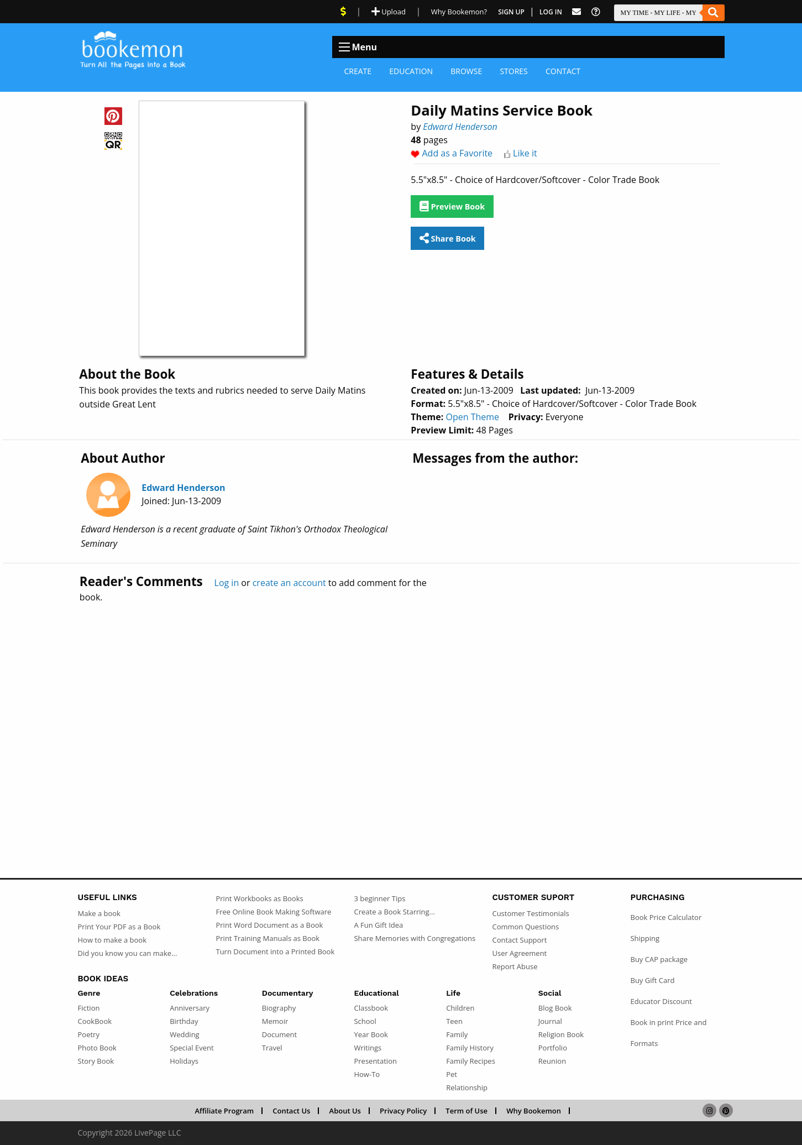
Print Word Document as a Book (269, 925)
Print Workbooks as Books (259, 898)
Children (460, 1008)
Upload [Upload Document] (388, 12)
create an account (289, 583)
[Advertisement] (401, 716)
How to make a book (112, 940)
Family (457, 1034)
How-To (367, 1074)
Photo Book (97, 1048)
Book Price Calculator (665, 917)
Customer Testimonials (530, 913)
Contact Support (519, 940)
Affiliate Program (224, 1110)
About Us (345, 1110)
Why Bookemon (533, 1110)
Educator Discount (660, 1001)
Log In (550, 12)
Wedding (185, 1034)
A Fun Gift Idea (378, 925)
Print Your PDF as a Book (119, 927)
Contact (563, 71)
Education (411, 71)
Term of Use (466, 1110)
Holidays (184, 1061)
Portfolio (552, 1048)
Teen (454, 1021)
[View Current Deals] (343, 12)
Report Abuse (514, 966)
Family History (470, 1048)
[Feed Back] (576, 12)
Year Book (370, 1034)
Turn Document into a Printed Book (275, 951)
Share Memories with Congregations (414, 938)
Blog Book (555, 1008)
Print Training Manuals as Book (267, 938)
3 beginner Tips (379, 898)
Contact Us (291, 1110)
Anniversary (189, 1008)
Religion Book (561, 1034)
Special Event (191, 1048)
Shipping (644, 938)
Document (279, 1034)
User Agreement (519, 953)
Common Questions (525, 927)
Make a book (99, 913)
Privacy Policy (403, 1110)
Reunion (552, 1061)
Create (358, 71)
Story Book (96, 1061)
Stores (513, 71)
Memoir (275, 1021)
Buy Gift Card (652, 980)
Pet (451, 1074)
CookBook (95, 1021)
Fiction (89, 1008)
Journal (550, 1021)
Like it (525, 153)
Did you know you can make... (127, 953)
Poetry (88, 1034)
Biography (279, 1008)
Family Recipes (470, 1061)
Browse (466, 71)
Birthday (184, 1021)
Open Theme (472, 417)
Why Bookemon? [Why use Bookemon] (459, 12)
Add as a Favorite (457, 153)
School (365, 1021)
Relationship (467, 1087)
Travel (272, 1048)
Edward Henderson (460, 127)
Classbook (371, 1008)
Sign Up (511, 12)
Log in (226, 583)
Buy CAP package (659, 959)
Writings (367, 1048)
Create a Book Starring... (394, 912)
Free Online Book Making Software (273, 912)
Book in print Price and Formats (668, 1032)
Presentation (375, 1061)
